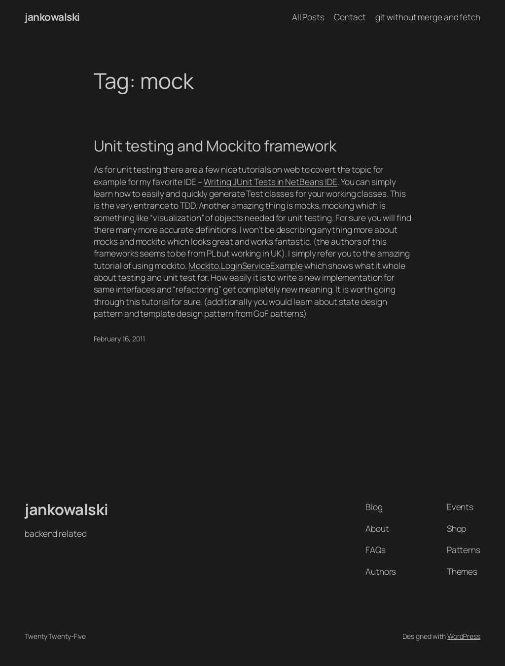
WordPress (463, 636)
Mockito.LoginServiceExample (245, 265)
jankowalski (52, 17)
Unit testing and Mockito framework (215, 145)
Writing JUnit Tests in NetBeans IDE (271, 181)
